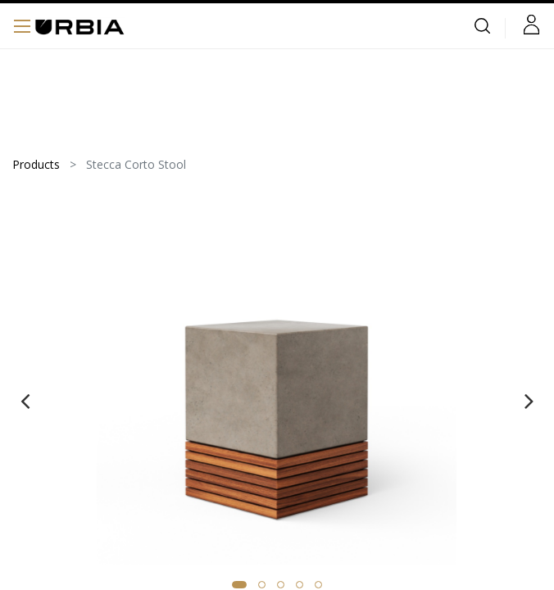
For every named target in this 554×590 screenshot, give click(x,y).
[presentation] (25, 401)
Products (36, 164)
